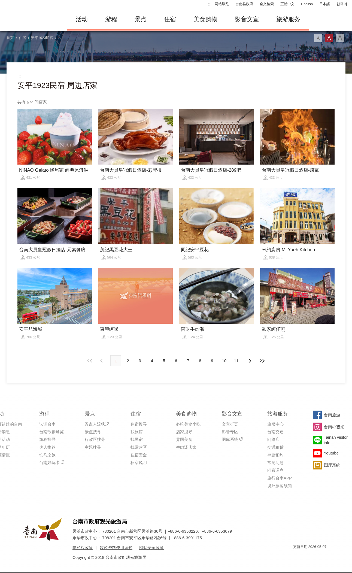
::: (209, 4)
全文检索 (267, 4)
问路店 (273, 439)
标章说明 (139, 462)
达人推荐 (47, 447)
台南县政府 (244, 4)
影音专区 (230, 431)
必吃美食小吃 (188, 424)
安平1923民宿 (42, 38)
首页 (10, 38)
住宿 (170, 19)
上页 (249, 360)
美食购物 (205, 19)
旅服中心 (275, 424)
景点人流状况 (97, 424)
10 (224, 360)
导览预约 (275, 455)
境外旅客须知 (279, 485)
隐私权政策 (82, 547)
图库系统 (230, 439)
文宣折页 (230, 424)
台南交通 (275, 431)
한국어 (341, 4)
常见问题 (275, 462)
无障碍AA (317, 556)
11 (236, 360)
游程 (111, 19)
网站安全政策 (151, 547)
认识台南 (47, 424)
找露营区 (139, 447)
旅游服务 (288, 19)
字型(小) (318, 38)
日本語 (324, 4)
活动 (82, 19)
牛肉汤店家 (186, 447)
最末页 (261, 360)
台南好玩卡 (49, 462)
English (307, 4)
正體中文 (287, 4)
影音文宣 (247, 19)
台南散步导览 (51, 431)
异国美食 (184, 439)
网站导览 (222, 4)
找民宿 (137, 439)
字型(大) (340, 38)
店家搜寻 (184, 431)
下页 (102, 360)
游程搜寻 (47, 439)
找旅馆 (137, 431)
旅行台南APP (279, 478)
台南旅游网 (32, 19)
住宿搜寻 (139, 424)
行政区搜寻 (95, 439)
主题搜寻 (93, 447)
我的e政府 (297, 556)
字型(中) (329, 38)
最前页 (90, 360)
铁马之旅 (47, 455)
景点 (141, 19)
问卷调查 (275, 470)
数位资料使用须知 (116, 547)
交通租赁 (275, 447)
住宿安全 (139, 455)
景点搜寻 (93, 431)
